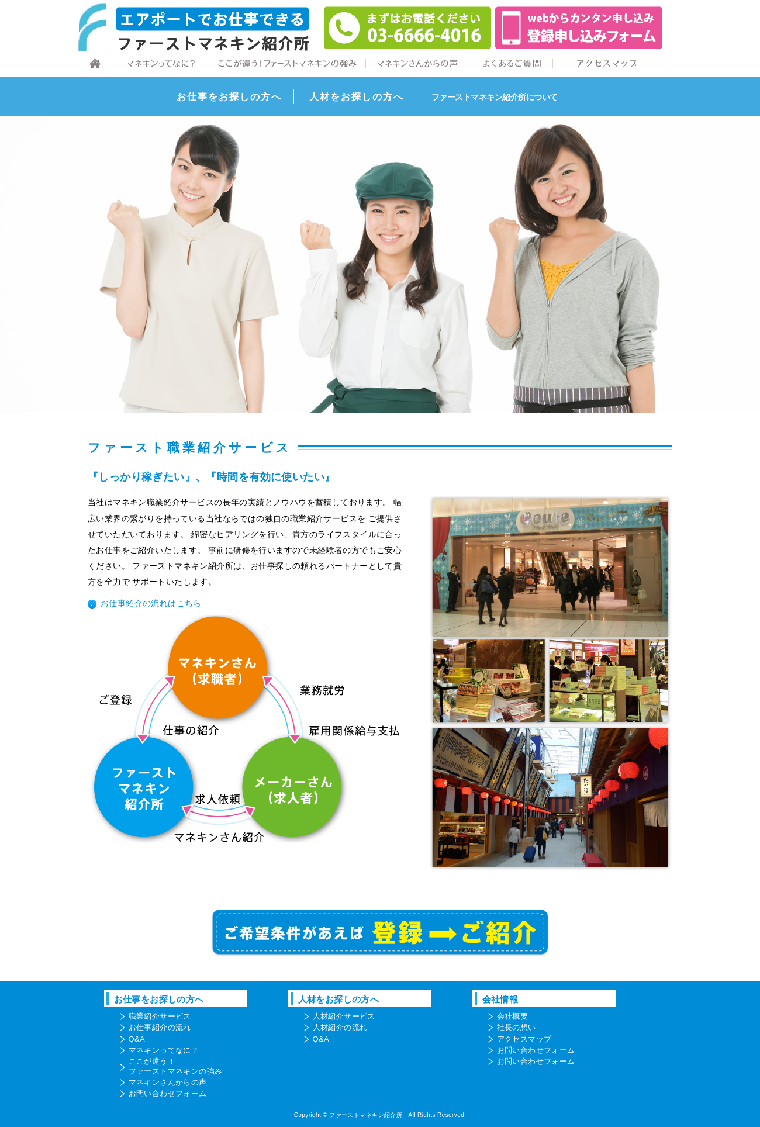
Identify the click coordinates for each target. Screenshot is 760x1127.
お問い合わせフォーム (168, 1093)
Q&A (137, 1039)
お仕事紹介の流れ (160, 1027)
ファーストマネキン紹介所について (494, 97)
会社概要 (512, 1016)
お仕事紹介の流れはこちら (151, 603)
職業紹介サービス (160, 1016)
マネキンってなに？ (164, 1050)
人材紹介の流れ (340, 1027)
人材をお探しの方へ (356, 97)
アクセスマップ (524, 1039)
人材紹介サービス (344, 1016)
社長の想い (516, 1027)
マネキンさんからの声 (168, 1082)
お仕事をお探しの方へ (229, 97)
